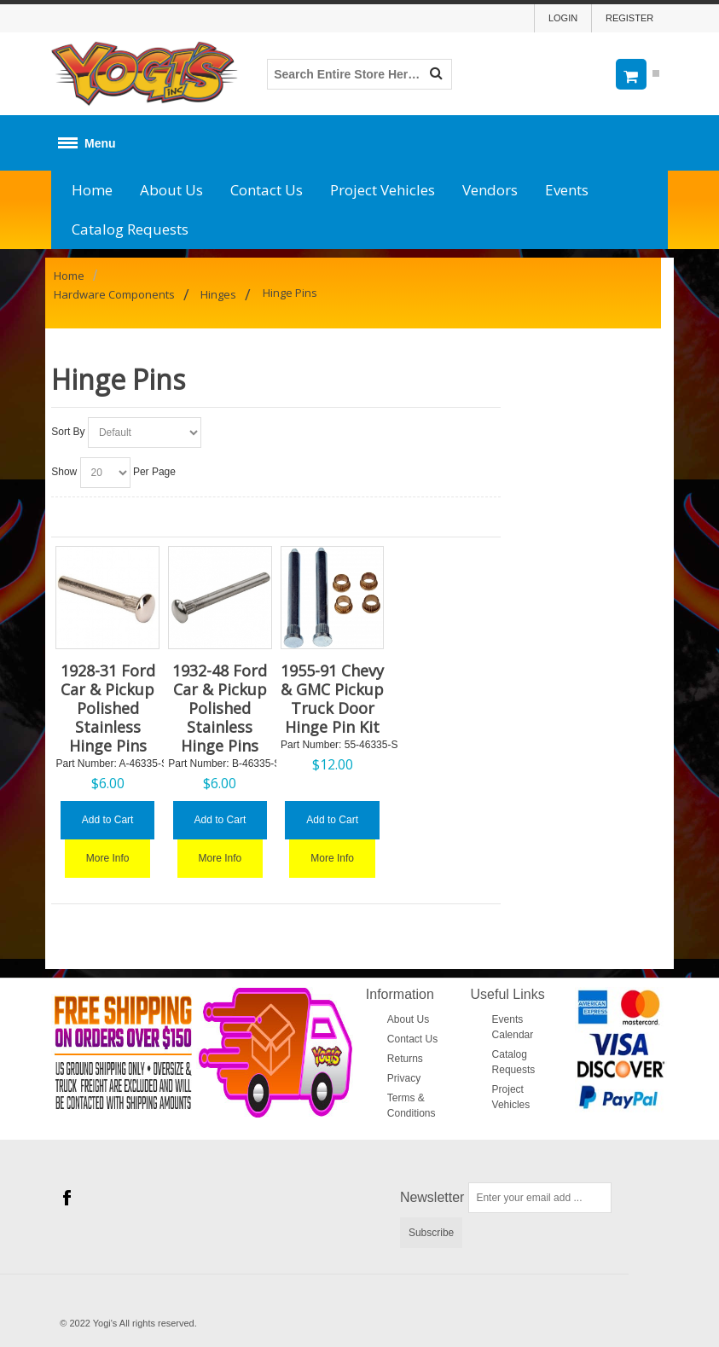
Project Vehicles (382, 190)
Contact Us (266, 190)
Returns (405, 1059)
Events (567, 190)
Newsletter (432, 1197)
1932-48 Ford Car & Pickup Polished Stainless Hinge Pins (219, 708)
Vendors (490, 190)
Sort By (67, 432)
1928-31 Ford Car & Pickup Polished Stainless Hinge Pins (108, 708)
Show (64, 472)
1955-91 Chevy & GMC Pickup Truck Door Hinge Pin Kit (332, 698)
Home (92, 190)
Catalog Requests (130, 229)
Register (629, 18)
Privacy (403, 1078)
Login (562, 18)
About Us (171, 190)
